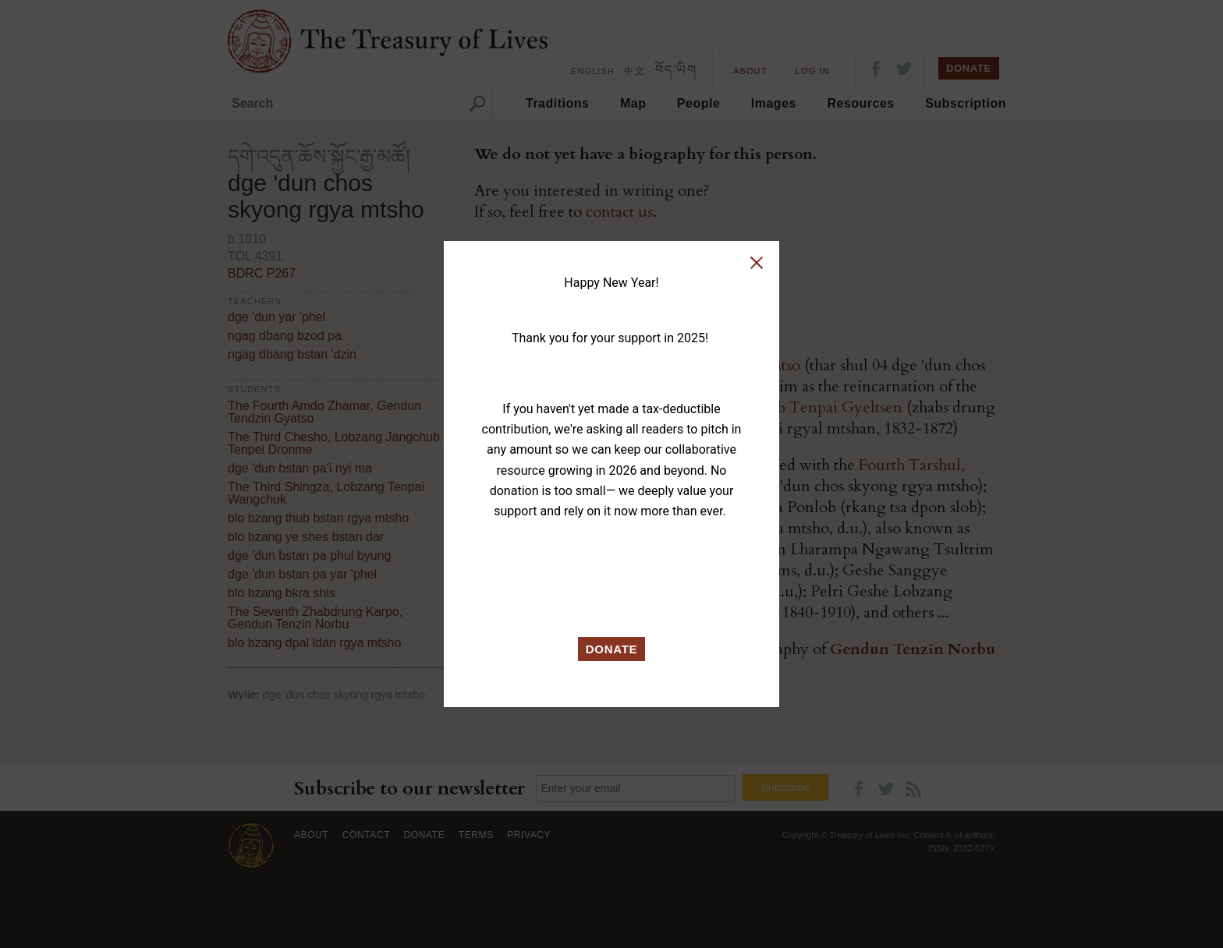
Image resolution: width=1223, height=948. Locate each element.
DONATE (612, 649)
